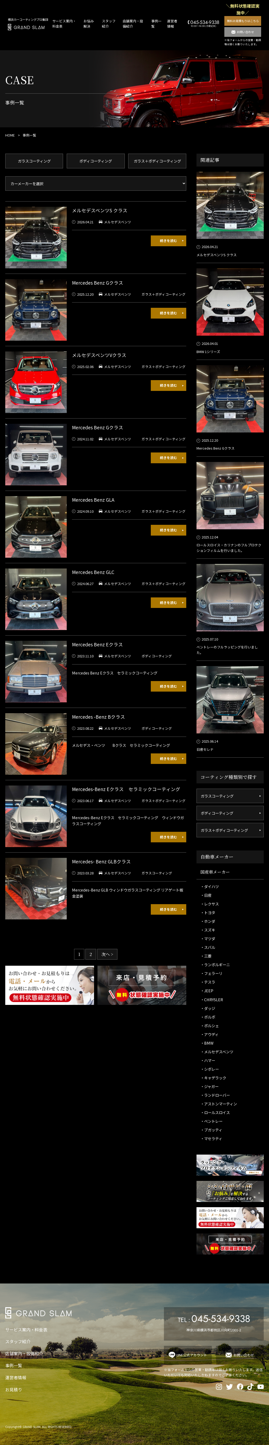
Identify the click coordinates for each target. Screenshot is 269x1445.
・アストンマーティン (218, 1103)
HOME (10, 135)
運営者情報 (172, 23)
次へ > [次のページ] (107, 954)
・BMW (207, 1043)
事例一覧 (13, 1365)
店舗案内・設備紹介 (24, 1353)
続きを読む (168, 240)
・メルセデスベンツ (216, 1051)
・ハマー (207, 1060)
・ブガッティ (211, 1129)
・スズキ (207, 930)
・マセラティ (211, 1138)
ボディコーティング (95, 161)
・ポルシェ (209, 1025)
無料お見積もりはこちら (243, 21)
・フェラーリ (211, 973)
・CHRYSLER (211, 999)
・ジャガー (209, 1086)
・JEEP (206, 990)
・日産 (205, 895)
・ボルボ (207, 1017)
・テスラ (207, 982)
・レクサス (209, 904)
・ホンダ (207, 921)
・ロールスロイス (215, 1112)
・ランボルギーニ (215, 964)
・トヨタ (207, 912)
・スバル (207, 947)
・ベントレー (211, 1121)
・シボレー (209, 1069)
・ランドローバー (215, 1095)
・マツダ (207, 938)
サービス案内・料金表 (26, 1329)
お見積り (13, 1389)
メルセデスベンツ (117, 221)
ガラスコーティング (34, 161)
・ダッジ (207, 1008)
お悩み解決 (89, 23)
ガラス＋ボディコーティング (157, 161)
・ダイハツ (209, 886)
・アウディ (209, 1034)
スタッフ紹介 (17, 1341)
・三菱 (205, 956)
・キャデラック (213, 1077)
